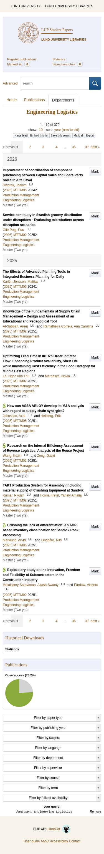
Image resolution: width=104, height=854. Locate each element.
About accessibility (54, 841)
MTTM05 (20, 190)
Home (11, 100)
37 (87, 147)
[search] (54, 83)
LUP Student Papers (57, 30)
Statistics (59, 59)
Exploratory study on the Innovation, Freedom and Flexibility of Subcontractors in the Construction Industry (41, 575)
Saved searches (68, 64)
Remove (95, 811)
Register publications (22, 59)
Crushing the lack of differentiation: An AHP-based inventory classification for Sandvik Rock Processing (40, 530)
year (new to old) (66, 130)
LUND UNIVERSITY (26, 6)
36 (74, 147)
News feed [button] (20, 135)
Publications (34, 100)
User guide (32, 841)
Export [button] (90, 135)
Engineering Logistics (18, 200)
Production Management (21, 195)
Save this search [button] (61, 135)
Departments (63, 100)
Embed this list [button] (39, 135)
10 (40, 130)
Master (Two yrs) (15, 205)
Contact (74, 841)
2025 (7, 287)
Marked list (18, 64)
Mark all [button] (78, 135)
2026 (7, 190)
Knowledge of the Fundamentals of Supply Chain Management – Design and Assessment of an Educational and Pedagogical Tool (41, 316)
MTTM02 (20, 235)
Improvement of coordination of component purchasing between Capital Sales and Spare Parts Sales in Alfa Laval (43, 175)
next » (95, 147)
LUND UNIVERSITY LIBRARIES (69, 6)
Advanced (10, 83)
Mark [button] (95, 171)
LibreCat (59, 829)
